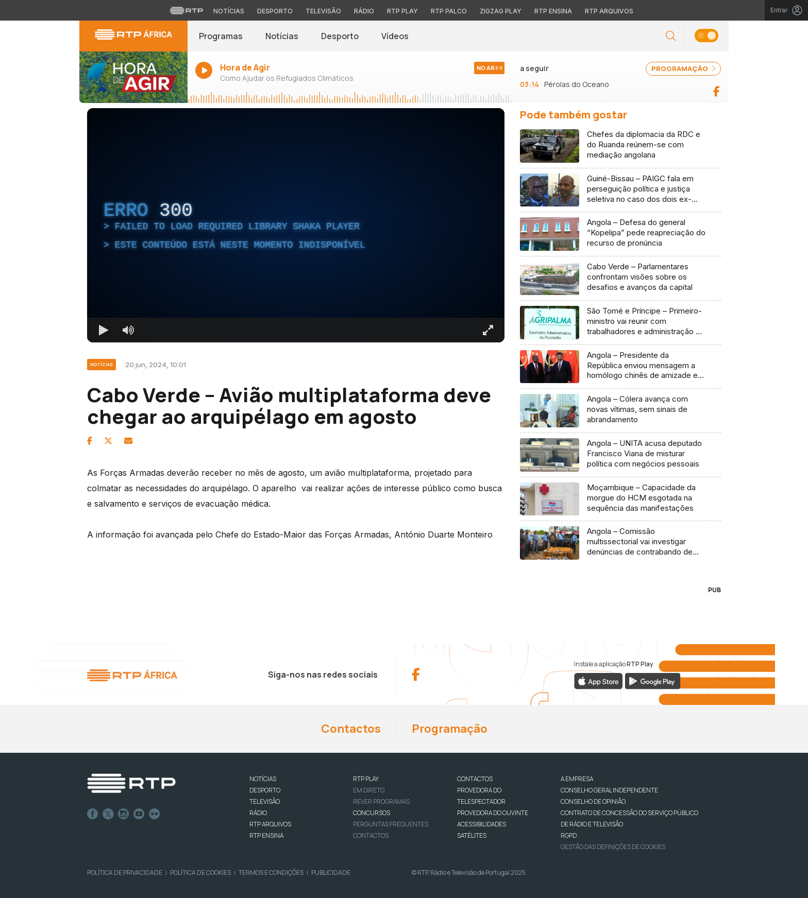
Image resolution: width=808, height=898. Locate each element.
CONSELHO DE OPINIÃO (593, 801)
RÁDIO (258, 812)
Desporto (340, 36)
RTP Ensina (266, 835)
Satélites (471, 835)
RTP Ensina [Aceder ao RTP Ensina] (553, 11)
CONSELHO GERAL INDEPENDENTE (609, 790)
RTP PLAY (366, 778)
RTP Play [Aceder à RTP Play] (402, 11)
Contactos (351, 728)
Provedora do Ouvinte (492, 812)
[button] (671, 36)
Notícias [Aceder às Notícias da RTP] (228, 11)
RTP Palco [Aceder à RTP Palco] (449, 11)
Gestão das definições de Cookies (613, 846)
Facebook (92, 814)
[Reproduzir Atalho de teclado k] (103, 330)
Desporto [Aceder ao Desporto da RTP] (275, 11)
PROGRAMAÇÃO (683, 68)
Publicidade (330, 872)
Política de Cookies (200, 872)
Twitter (108, 814)
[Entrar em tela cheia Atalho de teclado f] (488, 330)
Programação (449, 728)
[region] (295, 225)
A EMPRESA (577, 778)
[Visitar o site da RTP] (186, 10)
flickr (154, 814)
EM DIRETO (368, 790)
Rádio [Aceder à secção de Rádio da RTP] (364, 11)
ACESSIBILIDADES (481, 824)
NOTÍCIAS (262, 778)
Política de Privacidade (124, 872)
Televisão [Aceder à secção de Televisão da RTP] (323, 11)
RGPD (569, 835)
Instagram (123, 814)
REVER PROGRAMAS (381, 801)
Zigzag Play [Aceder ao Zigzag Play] (500, 11)
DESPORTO (264, 790)
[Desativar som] (128, 330)
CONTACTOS (475, 778)
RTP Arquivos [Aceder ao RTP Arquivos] (609, 11)
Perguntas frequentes (390, 824)
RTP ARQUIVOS (270, 824)
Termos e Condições (271, 872)
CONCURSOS (371, 812)
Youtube (139, 814)
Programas (221, 36)
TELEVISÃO (264, 801)
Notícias (281, 36)
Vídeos (395, 36)
